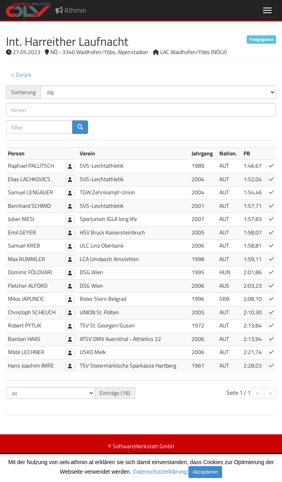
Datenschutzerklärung (160, 471)
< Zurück (21, 74)
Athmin (71, 10)
